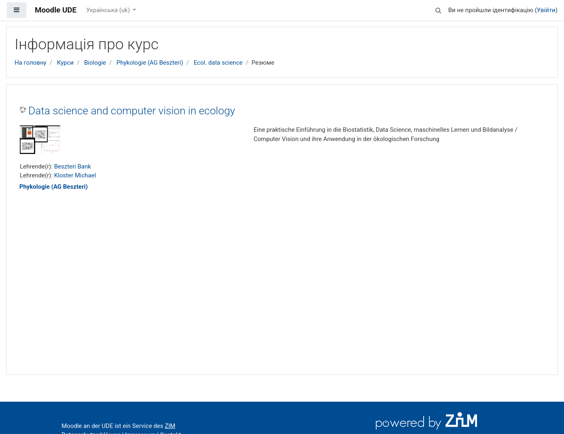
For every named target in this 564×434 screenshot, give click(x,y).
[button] (438, 9)
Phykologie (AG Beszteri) (150, 62)
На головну (31, 62)
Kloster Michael (75, 175)
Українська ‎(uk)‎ (108, 10)
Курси (65, 62)
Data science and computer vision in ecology (131, 111)
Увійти (546, 10)
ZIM (170, 426)
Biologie (95, 62)
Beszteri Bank (72, 166)
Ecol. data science (218, 62)
